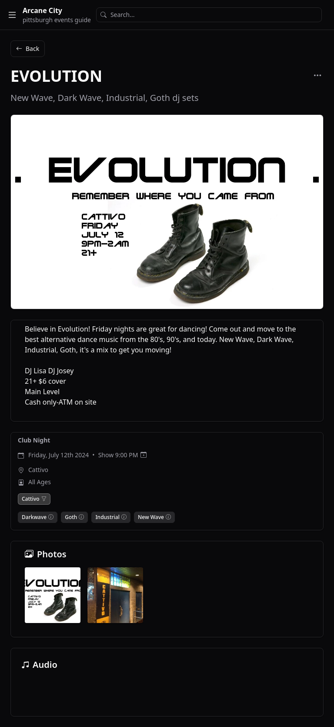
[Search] (209, 14)
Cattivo (38, 470)
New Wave (151, 517)
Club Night (34, 440)
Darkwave (34, 517)
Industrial (107, 517)
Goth (71, 517)
